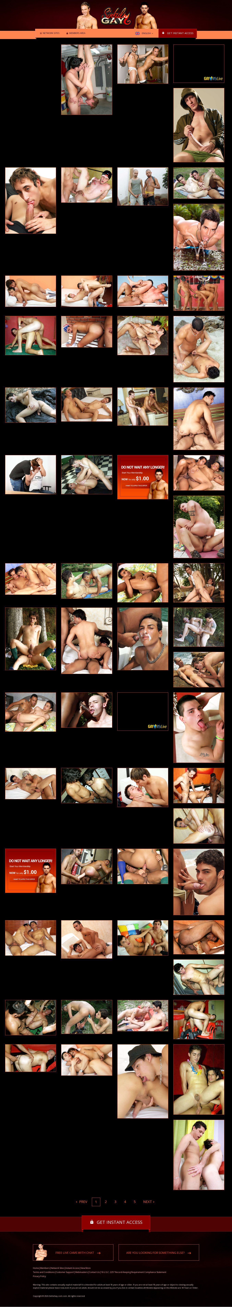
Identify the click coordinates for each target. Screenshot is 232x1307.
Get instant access (180, 33)
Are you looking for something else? (155, 1253)
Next (147, 1201)
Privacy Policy (39, 1276)
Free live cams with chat (75, 1253)
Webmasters (81, 1272)
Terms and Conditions (43, 1272)
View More (86, 1268)
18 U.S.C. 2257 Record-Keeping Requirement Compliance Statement (133, 1272)
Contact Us (94, 1272)
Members (45, 1268)
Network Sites (50, 33)
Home (36, 1268)
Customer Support (65, 1272)
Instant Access (72, 1268)
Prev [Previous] (82, 1201)
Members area (76, 33)
